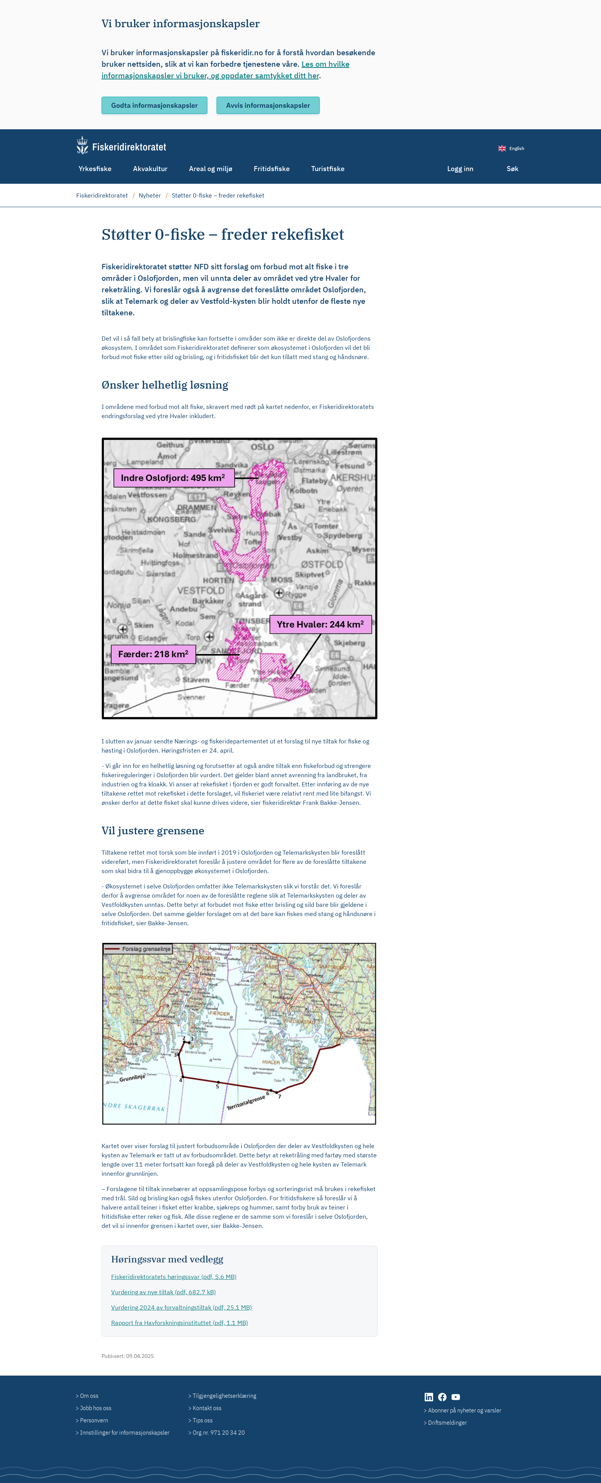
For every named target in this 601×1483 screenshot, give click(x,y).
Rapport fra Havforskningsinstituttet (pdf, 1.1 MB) (179, 1322)
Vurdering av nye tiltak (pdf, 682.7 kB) (163, 1292)
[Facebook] (443, 1401)
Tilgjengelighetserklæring (224, 1395)
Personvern (94, 1420)
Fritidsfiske (272, 168)
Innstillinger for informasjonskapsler (124, 1432)
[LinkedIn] (429, 1401)
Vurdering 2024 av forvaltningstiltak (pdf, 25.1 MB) (181, 1307)
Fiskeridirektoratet (102, 195)
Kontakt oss (207, 1408)
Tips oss (203, 1420)
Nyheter (150, 195)
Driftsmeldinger (447, 1422)
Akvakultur (150, 168)
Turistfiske (328, 168)
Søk (513, 168)
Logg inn (460, 168)
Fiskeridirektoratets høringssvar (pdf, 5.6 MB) (173, 1276)
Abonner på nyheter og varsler (464, 1410)
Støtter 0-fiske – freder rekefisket (218, 195)
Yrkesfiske (95, 168)
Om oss (89, 1395)
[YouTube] (456, 1401)
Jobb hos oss (96, 1408)
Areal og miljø (210, 168)
